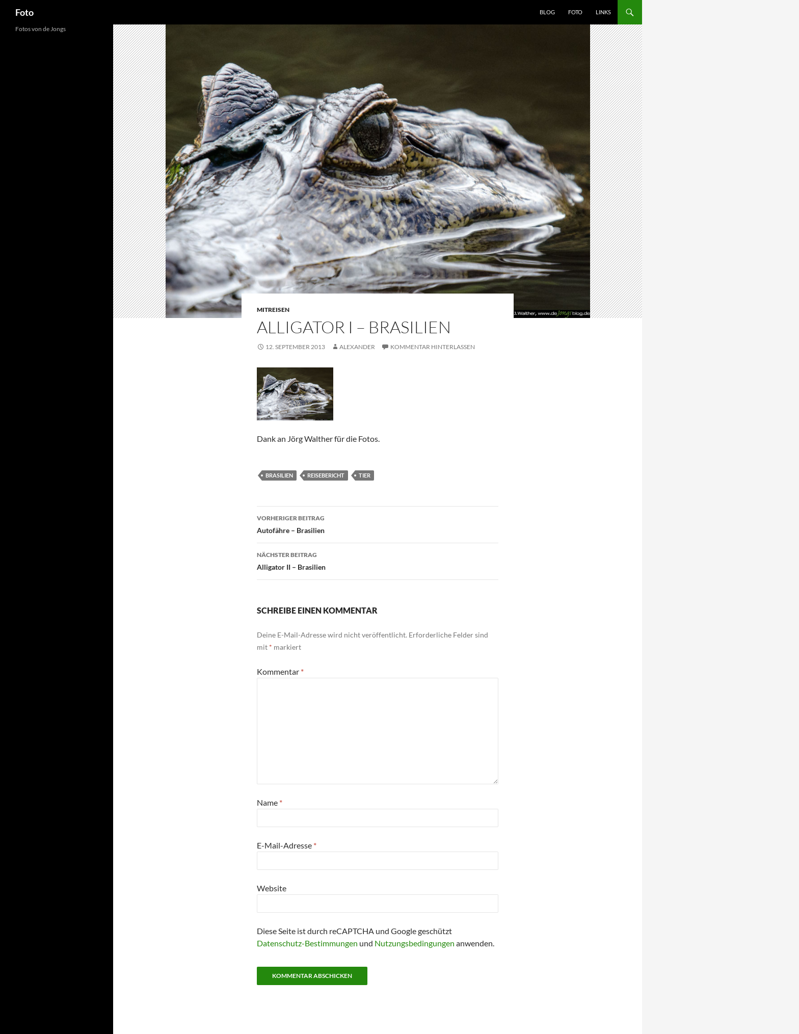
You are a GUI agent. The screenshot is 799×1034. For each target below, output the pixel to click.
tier (364, 475)
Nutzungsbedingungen (415, 943)
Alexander (357, 347)
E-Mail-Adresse (286, 845)
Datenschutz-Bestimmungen (307, 943)
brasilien (279, 475)
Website (271, 888)
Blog (547, 12)
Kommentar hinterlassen (432, 347)
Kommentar (280, 671)
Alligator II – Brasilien (377, 560)
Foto (24, 12)
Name (269, 802)
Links (603, 12)
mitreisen (273, 309)
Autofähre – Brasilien (377, 523)
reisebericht (325, 475)
